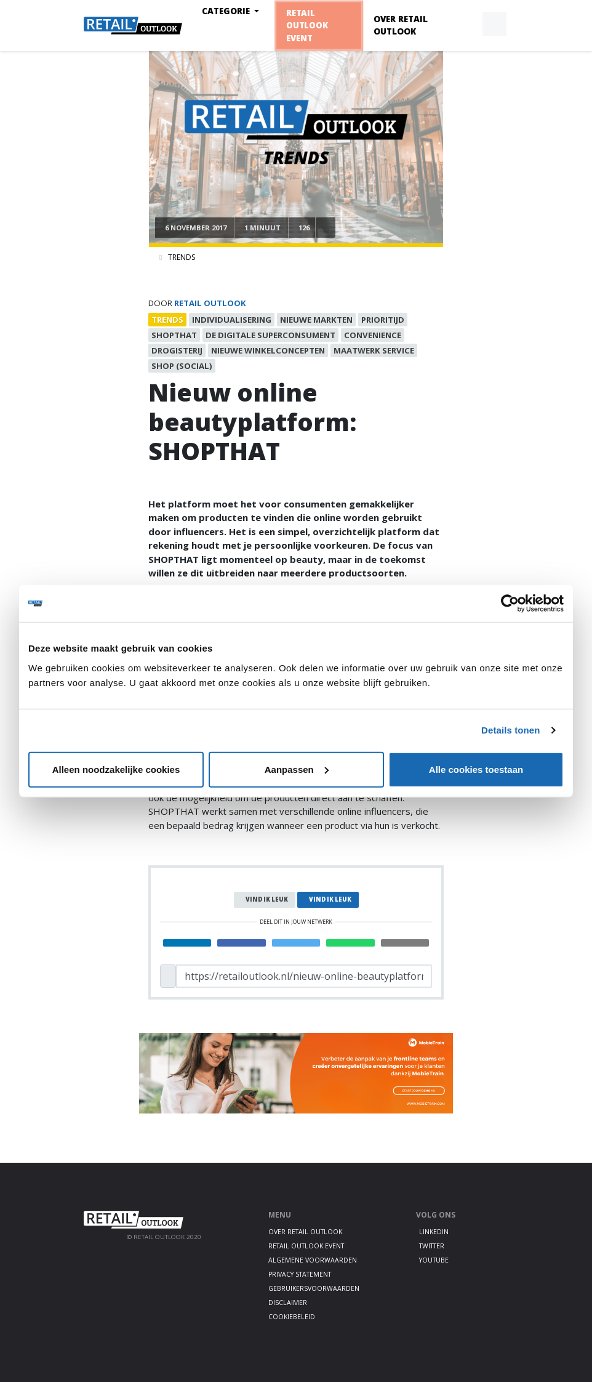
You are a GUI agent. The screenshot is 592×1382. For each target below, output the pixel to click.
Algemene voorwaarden (312, 1260)
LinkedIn (434, 1231)
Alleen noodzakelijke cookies (116, 769)
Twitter (431, 1246)
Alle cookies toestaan (476, 769)
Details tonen (510, 730)
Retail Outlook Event (307, 25)
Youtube (434, 1260)
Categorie (227, 11)
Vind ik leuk (267, 899)
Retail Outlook (210, 303)
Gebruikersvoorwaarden (313, 1288)
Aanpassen (297, 769)
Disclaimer (287, 1302)
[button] (466, 24)
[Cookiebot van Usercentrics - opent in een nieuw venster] (510, 603)
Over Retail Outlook (401, 25)
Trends (181, 257)
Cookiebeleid (291, 1316)
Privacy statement (299, 1274)
